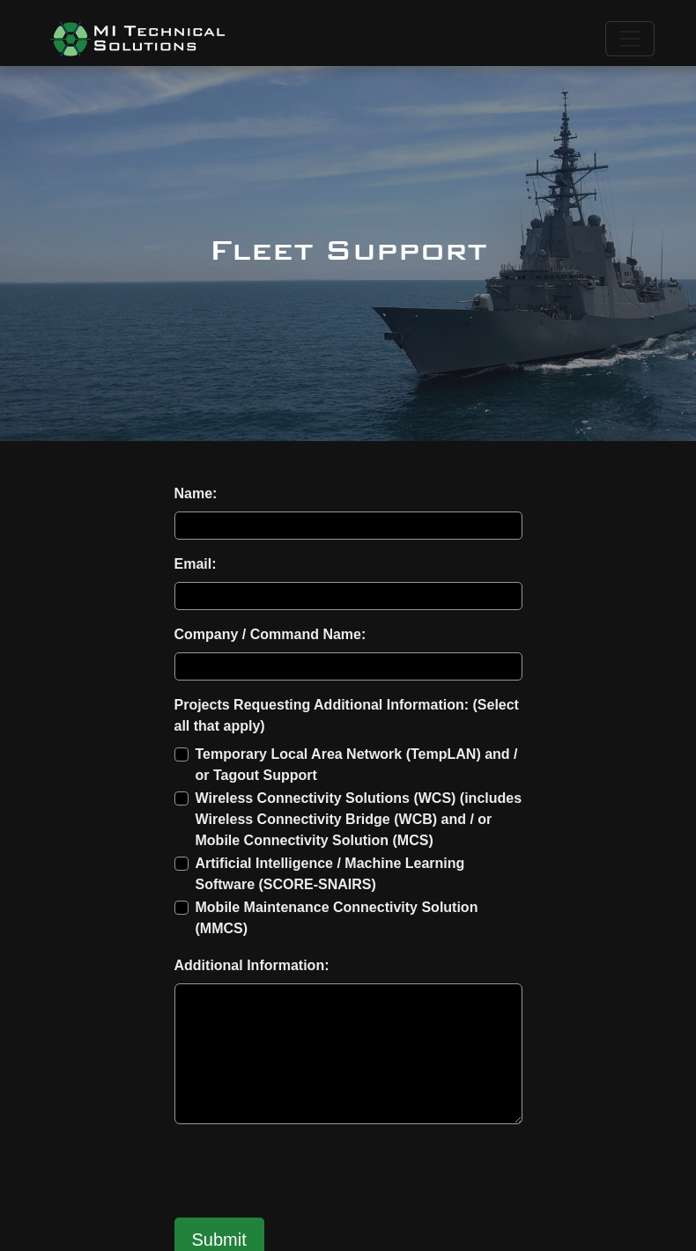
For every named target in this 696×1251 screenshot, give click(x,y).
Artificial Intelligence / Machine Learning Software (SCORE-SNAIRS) (330, 874)
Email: (195, 563)
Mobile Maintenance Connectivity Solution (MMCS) (337, 918)
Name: (196, 493)
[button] (138, 39)
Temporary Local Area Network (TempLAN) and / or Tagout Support (357, 765)
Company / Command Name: (270, 634)
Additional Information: (251, 965)
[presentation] (308, 1172)
